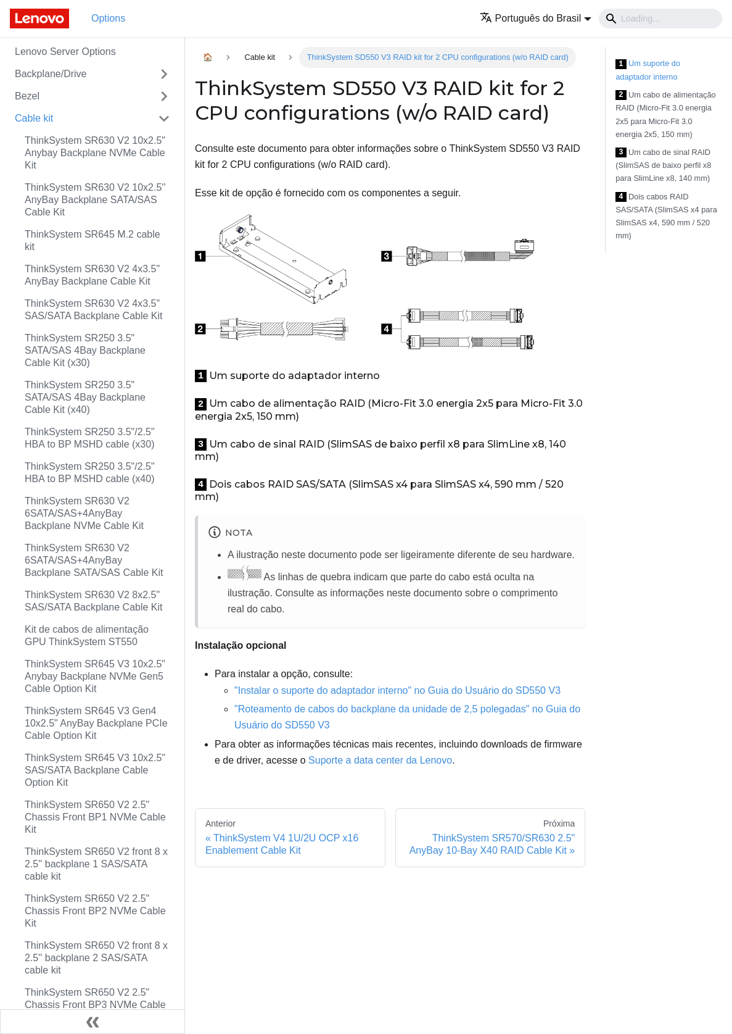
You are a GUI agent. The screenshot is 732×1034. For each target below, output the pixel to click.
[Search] (660, 18)
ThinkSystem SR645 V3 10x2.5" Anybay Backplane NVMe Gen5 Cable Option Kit (95, 676)
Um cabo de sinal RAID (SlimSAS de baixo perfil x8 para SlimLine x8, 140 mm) (663, 165)
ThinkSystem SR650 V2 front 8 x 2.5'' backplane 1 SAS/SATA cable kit (96, 864)
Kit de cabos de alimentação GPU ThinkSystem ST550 (87, 635)
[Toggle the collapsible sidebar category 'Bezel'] (164, 96)
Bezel (27, 96)
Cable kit (34, 118)
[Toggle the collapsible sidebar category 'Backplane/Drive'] (164, 74)
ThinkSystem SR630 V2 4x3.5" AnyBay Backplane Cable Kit (92, 275)
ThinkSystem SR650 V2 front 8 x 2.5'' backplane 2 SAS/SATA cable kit (96, 957)
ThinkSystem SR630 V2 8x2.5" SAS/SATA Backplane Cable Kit (94, 601)
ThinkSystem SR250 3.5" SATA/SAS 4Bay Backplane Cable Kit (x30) (85, 350)
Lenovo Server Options (65, 51)
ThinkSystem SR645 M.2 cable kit (92, 240)
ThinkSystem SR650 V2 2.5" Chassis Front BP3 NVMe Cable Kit (95, 1004)
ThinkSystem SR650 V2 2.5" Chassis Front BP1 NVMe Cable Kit (95, 817)
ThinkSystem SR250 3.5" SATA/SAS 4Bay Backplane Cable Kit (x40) (85, 397)
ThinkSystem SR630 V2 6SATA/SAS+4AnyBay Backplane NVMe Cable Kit (84, 513)
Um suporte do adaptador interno (647, 70)
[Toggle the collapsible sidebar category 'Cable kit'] (164, 118)
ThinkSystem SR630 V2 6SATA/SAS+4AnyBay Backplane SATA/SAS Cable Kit (94, 560)
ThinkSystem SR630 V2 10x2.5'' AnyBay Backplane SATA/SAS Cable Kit (95, 199)
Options (108, 18)
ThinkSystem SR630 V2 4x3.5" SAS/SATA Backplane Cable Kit (94, 309)
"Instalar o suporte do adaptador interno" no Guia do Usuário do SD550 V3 (397, 690)
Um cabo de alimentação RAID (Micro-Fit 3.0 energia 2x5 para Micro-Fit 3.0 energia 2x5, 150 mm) (665, 114)
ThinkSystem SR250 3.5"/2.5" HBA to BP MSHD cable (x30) (90, 438)
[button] (535, 18)
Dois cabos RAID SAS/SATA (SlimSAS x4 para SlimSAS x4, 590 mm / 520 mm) (666, 216)
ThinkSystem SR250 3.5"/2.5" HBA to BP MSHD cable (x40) (90, 472)
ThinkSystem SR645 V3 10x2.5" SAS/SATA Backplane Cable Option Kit (95, 770)
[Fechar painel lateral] (92, 1021)
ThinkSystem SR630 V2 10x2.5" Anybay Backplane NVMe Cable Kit (95, 152)
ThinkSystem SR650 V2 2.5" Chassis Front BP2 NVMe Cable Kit (95, 910)
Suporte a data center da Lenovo (380, 760)
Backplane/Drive (51, 74)
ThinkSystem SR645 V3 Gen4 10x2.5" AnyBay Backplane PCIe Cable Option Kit (96, 723)
